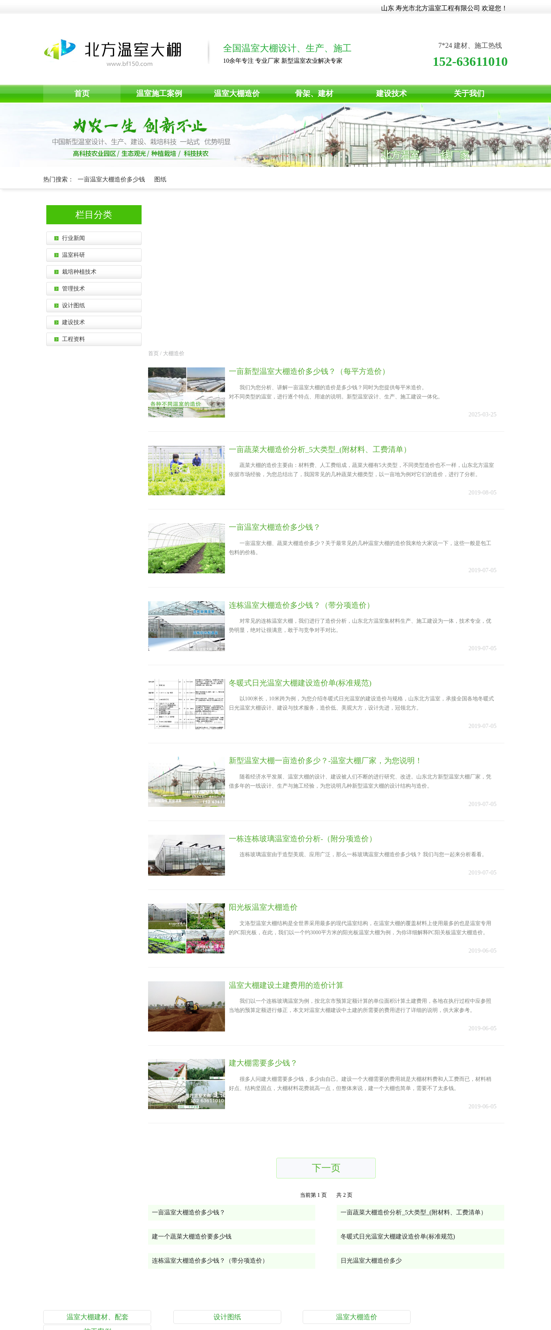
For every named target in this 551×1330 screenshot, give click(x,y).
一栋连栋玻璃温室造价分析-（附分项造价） (313, 701)
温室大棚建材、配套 (93, 1187)
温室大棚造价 (237, 93)
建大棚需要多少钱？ (273, 930)
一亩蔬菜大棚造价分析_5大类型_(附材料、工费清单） (330, 305)
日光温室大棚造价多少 (375, 1130)
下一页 (330, 1037)
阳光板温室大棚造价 (273, 771)
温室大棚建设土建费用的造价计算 (296, 851)
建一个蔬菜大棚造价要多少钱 (196, 1106)
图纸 (160, 179)
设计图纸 (214, 1187)
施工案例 (458, 1187)
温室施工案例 (159, 93)
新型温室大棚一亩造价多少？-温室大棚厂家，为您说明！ (336, 622)
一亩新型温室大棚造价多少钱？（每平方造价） (319, 226)
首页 (82, 93)
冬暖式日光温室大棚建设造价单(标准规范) (310, 543)
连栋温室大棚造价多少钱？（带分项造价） (312, 464)
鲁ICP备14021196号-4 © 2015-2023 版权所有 (311, 1288)
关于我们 (469, 93)
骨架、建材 (314, 93)
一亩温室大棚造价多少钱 (112, 179)
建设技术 (391, 93)
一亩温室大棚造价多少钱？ (285, 384)
